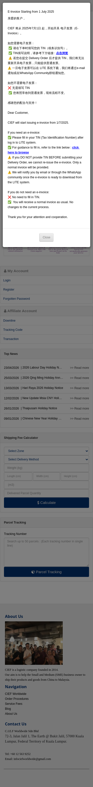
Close (46, 237)
